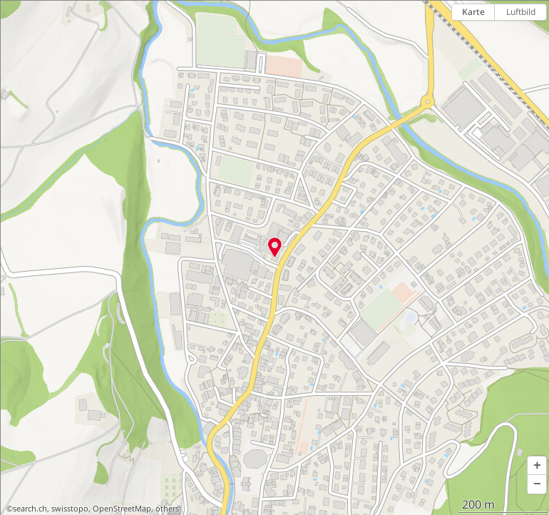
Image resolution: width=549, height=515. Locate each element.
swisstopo (69, 509)
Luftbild (520, 12)
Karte (473, 12)
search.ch (30, 509)
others (167, 509)
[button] (537, 466)
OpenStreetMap (122, 509)
